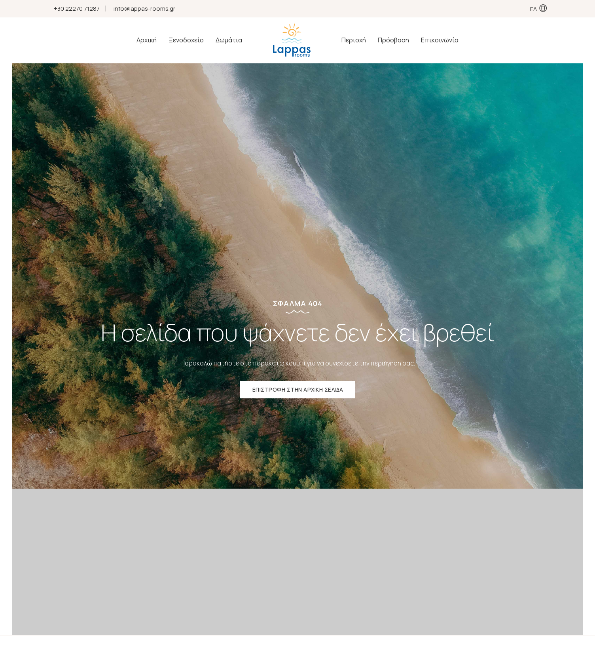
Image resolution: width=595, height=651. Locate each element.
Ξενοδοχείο (187, 40)
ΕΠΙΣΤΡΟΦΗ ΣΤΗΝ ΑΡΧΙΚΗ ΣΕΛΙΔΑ (298, 390)
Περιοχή (352, 40)
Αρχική (148, 40)
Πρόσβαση (392, 40)
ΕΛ (533, 8)
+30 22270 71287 (77, 8)
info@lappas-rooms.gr (144, 8)
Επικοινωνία (438, 40)
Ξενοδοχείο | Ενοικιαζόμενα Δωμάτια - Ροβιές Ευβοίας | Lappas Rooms (292, 40)
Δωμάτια (230, 40)
